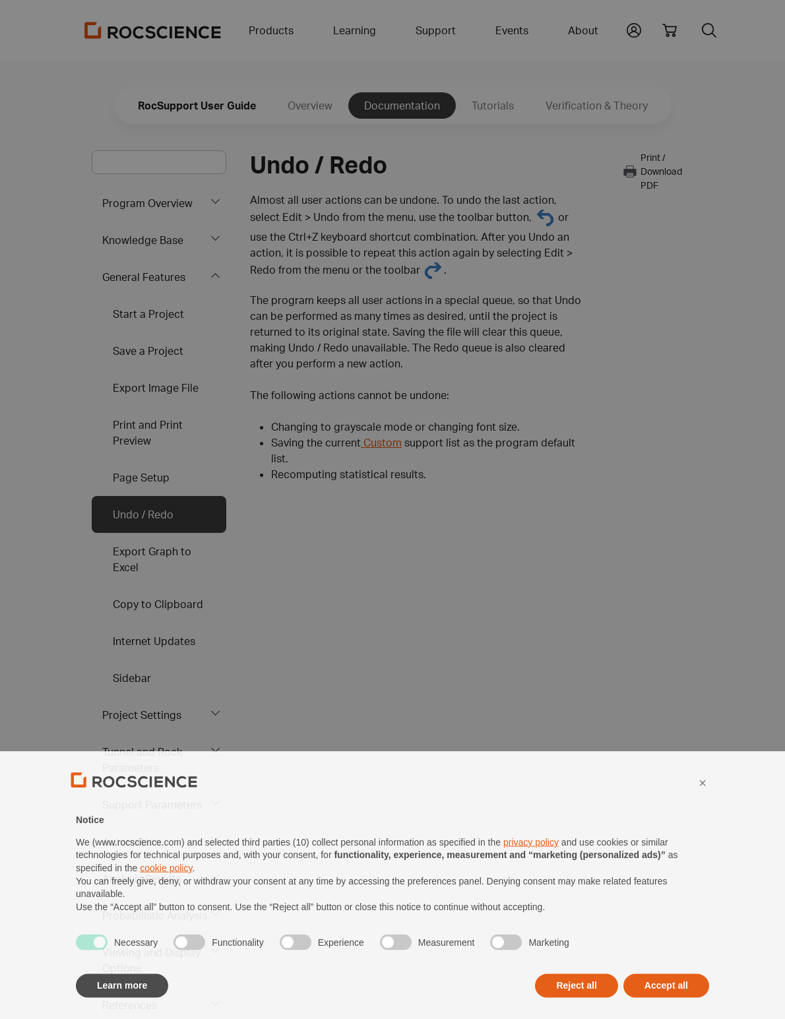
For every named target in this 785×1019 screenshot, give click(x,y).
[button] (702, 809)
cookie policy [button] (166, 895)
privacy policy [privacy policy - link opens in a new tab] (531, 868)
